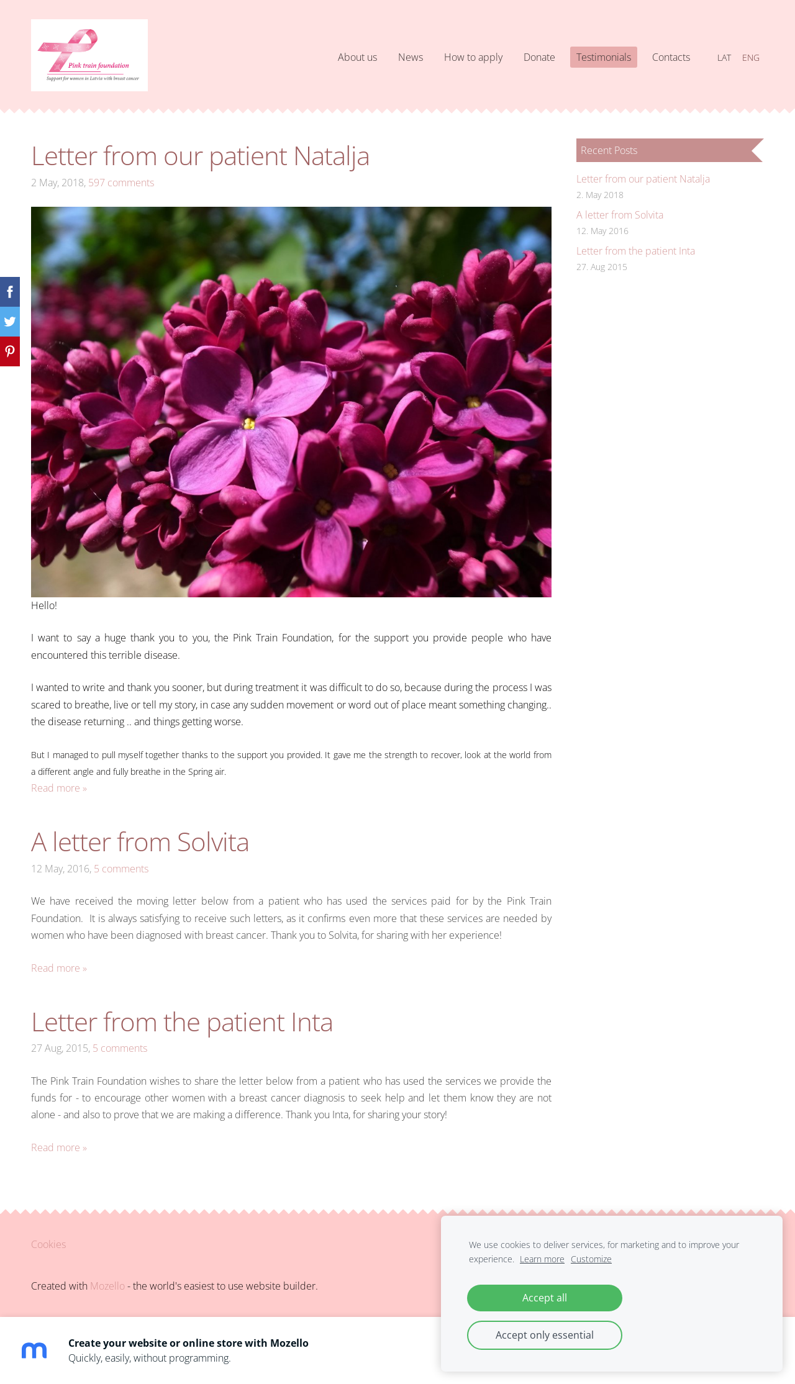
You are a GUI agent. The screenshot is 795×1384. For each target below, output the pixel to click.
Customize (591, 1259)
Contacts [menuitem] (671, 57)
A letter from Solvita (140, 841)
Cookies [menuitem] (48, 1244)
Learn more (542, 1259)
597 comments (121, 182)
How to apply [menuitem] (473, 57)
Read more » (59, 788)
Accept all (544, 1298)
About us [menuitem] (357, 57)
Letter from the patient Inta (182, 1021)
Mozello (107, 1286)
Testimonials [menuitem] (603, 57)
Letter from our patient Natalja (200, 155)
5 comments (121, 868)
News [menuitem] (410, 57)
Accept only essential (545, 1335)
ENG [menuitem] (751, 57)
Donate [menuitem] (539, 57)
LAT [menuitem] (724, 57)
